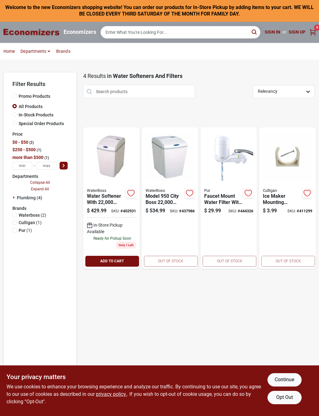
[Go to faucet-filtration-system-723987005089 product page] (228, 198)
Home (9, 51)
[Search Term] (181, 32)
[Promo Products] (14, 96)
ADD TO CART (112, 261)
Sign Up (297, 31)
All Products (31, 106)
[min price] (22, 166)
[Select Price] (64, 166)
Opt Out (284, 397)
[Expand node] (14, 197)
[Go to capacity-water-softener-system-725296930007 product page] (111, 198)
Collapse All (40, 182)
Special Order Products (41, 123)
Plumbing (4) (29, 197)
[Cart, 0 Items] (313, 32)
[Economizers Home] (31, 32)
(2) (32, 215)
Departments (33, 51)
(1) (30, 222)
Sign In (272, 31)
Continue (284, 379)
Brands (63, 51)
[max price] (46, 166)
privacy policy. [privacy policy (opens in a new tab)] (111, 394)
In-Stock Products (36, 114)
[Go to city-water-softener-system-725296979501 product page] (170, 198)
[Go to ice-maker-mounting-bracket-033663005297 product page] (287, 198)
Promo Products (34, 96)
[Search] (254, 32)
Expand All (40, 189)
